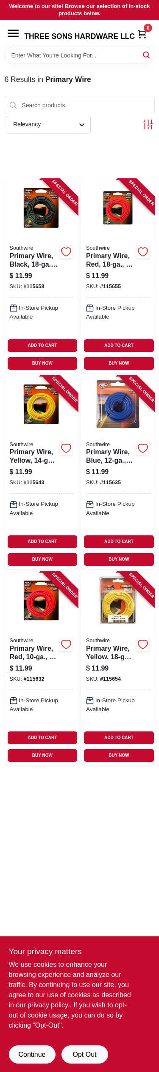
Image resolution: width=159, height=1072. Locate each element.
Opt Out (84, 1054)
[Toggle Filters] (148, 124)
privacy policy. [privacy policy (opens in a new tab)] (49, 1005)
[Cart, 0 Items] (142, 34)
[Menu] (13, 33)
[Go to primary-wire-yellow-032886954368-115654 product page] (118, 668)
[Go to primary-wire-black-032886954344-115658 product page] (41, 275)
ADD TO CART (42, 345)
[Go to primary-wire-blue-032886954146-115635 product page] (118, 472)
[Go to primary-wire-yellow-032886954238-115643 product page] (41, 472)
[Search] (147, 55)
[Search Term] (80, 55)
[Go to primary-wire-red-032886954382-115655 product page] (118, 275)
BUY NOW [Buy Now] (42, 363)
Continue (31, 1054)
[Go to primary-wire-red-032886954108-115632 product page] (41, 668)
